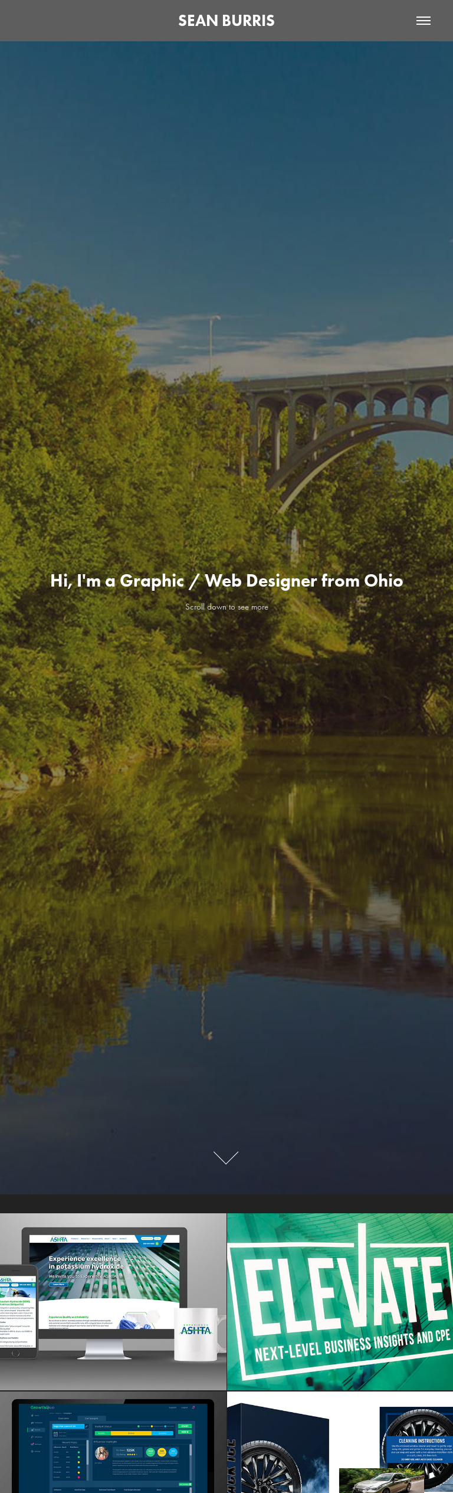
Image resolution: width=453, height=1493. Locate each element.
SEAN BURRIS (226, 20)
